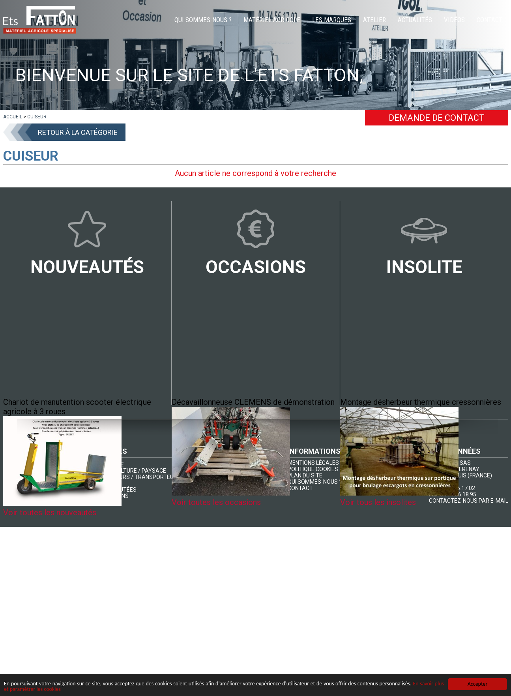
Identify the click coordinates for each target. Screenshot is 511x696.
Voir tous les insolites (378, 502)
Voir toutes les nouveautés (49, 512)
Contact (489, 20)
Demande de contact (437, 118)
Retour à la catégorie (78, 132)
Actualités (415, 20)
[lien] (12, 117)
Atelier (374, 20)
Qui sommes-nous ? (203, 20)
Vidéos (454, 20)
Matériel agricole (271, 20)
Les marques (331, 20)
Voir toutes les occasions (216, 502)
